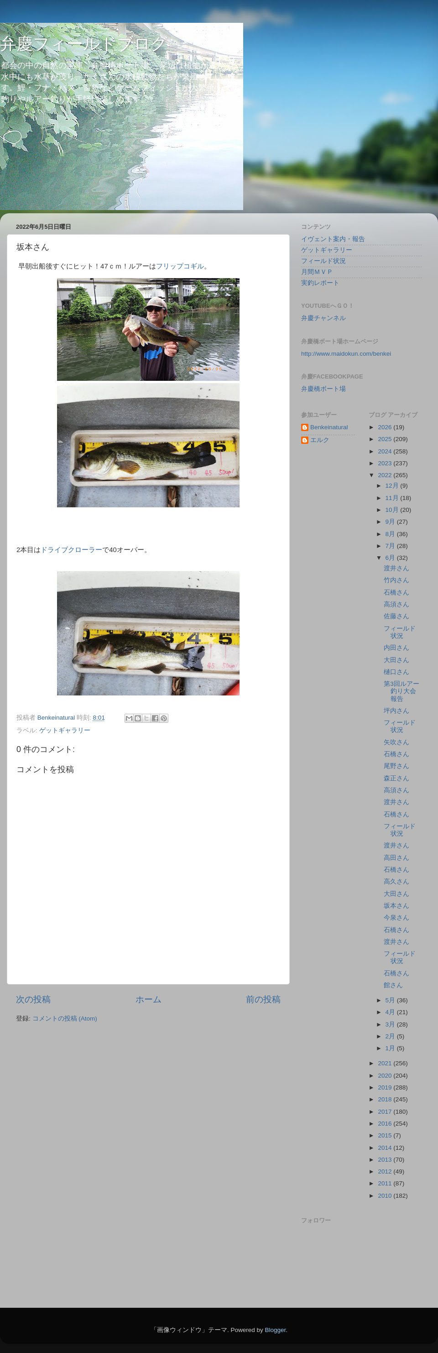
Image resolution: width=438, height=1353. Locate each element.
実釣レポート (320, 282)
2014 (385, 1147)
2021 (385, 1063)
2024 (385, 451)
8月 (391, 534)
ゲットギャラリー (64, 730)
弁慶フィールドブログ (83, 43)
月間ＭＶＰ (317, 271)
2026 (385, 427)
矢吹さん (396, 742)
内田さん (396, 647)
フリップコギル (180, 266)
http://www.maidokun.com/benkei (346, 353)
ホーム (149, 999)
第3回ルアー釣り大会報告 (401, 691)
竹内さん (396, 580)
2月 (391, 1036)
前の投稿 (263, 999)
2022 (385, 475)
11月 (393, 498)
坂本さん (396, 905)
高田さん (396, 857)
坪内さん (396, 710)
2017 (385, 1111)
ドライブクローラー (71, 549)
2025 (385, 439)
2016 (385, 1123)
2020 (385, 1075)
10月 (393, 509)
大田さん (396, 660)
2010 (385, 1195)
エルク (319, 440)
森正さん (396, 778)
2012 (385, 1171)
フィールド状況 (323, 261)
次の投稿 (33, 999)
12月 (393, 485)
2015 (385, 1135)
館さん (393, 985)
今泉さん (396, 917)
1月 (391, 1048)
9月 (391, 521)
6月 (391, 557)
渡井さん (396, 568)
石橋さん (396, 592)
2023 (385, 463)
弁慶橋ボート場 (323, 388)
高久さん (396, 881)
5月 (391, 1000)
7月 (391, 545)
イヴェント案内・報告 (333, 239)
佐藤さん (396, 616)
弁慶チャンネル (323, 318)
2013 (385, 1159)
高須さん (396, 604)
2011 (385, 1183)
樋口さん (396, 672)
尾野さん (396, 766)
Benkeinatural (329, 427)
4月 (391, 1012)
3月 (391, 1024)
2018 (385, 1099)
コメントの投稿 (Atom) (64, 1018)
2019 (385, 1087)
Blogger (275, 1330)
